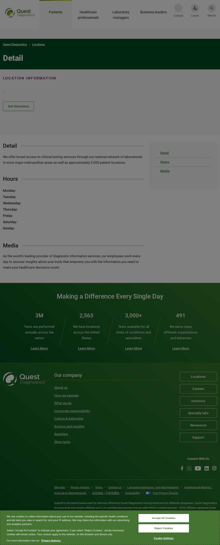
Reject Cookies (163, 528)
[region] (110, 527)
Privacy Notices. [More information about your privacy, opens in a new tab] (51, 540)
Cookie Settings (163, 538)
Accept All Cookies (164, 518)
